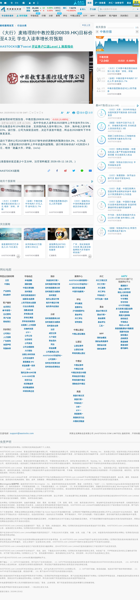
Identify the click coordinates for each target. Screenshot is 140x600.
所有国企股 (28, 314)
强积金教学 (101, 349)
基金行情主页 (101, 311)
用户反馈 (7, 318)
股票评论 (78, 307)
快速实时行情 (52, 280)
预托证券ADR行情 (28, 373)
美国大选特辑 (124, 315)
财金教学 (7, 295)
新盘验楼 (124, 342)
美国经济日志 (78, 417)
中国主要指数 (28, 288)
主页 (7, 280)
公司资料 (52, 359)
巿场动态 (101, 295)
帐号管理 (7, 310)
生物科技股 (28, 329)
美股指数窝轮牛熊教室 (124, 328)
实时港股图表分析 (52, 288)
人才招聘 (7, 337)
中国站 (7, 284)
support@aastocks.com (22, 433)
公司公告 (28, 336)
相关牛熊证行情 (52, 303)
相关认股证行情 (52, 299)
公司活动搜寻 (28, 358)
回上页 (86, 25)
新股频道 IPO (28, 362)
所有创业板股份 (28, 321)
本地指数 (28, 280)
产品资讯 (7, 291)
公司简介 (7, 333)
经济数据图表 (28, 387)
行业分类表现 (28, 306)
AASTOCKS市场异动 (52, 355)
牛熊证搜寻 (78, 365)
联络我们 (7, 322)
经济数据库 (28, 384)
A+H (28, 369)
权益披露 (52, 348)
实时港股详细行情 (52, 284)
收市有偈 (124, 295)
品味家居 (124, 338)
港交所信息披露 (78, 288)
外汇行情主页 (101, 280)
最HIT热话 (107, 105)
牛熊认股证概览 (78, 334)
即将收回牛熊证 (78, 376)
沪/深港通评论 (78, 311)
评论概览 (78, 303)
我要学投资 (124, 332)
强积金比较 (101, 345)
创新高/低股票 (28, 299)
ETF (28, 332)
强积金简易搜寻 (101, 341)
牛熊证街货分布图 (78, 373)
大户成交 (52, 337)
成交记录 (52, 333)
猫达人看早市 (124, 289)
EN (16, 3)
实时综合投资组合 (52, 367)
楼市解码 (124, 348)
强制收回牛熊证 (78, 384)
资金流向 (52, 341)
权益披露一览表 (28, 365)
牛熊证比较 (78, 369)
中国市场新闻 (78, 291)
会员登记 (7, 307)
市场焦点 (124, 322)
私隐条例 (7, 348)
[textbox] (119, 9)
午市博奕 (124, 299)
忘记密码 (7, 314)
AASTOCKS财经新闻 (78, 280)
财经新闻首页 (7, 25)
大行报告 (28, 351)
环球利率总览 (28, 391)
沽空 (52, 329)
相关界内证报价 (52, 306)
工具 (101, 326)
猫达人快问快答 (124, 292)
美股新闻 (78, 414)
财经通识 (124, 335)
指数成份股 (28, 310)
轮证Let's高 (124, 325)
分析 (78, 407)
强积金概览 (101, 338)
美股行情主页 (78, 396)
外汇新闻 (101, 288)
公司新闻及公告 (52, 352)
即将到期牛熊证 (78, 380)
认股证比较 (78, 349)
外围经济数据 (78, 421)
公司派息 (28, 343)
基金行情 (101, 315)
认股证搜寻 (78, 346)
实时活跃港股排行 (28, 295)
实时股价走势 (52, 326)
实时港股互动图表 (52, 291)
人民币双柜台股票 (28, 303)
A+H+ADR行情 (28, 376)
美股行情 (78, 399)
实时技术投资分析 (52, 363)
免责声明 (7, 345)
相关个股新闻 (7, 181)
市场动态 (78, 403)
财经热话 (124, 319)
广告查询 (7, 341)
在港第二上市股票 (28, 325)
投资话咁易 (124, 312)
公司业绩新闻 (28, 347)
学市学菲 (124, 302)
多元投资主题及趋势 (124, 309)
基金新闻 (101, 318)
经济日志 (28, 380)
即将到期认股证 (78, 353)
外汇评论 (78, 318)
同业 (52, 344)
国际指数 (28, 284)
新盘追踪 (124, 345)
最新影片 (124, 286)
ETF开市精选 (124, 305)
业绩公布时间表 (28, 354)
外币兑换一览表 (101, 299)
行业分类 (22, 25)
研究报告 (78, 322)
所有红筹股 (28, 318)
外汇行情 (101, 284)
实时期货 (28, 291)
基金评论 (78, 315)
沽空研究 (28, 339)
